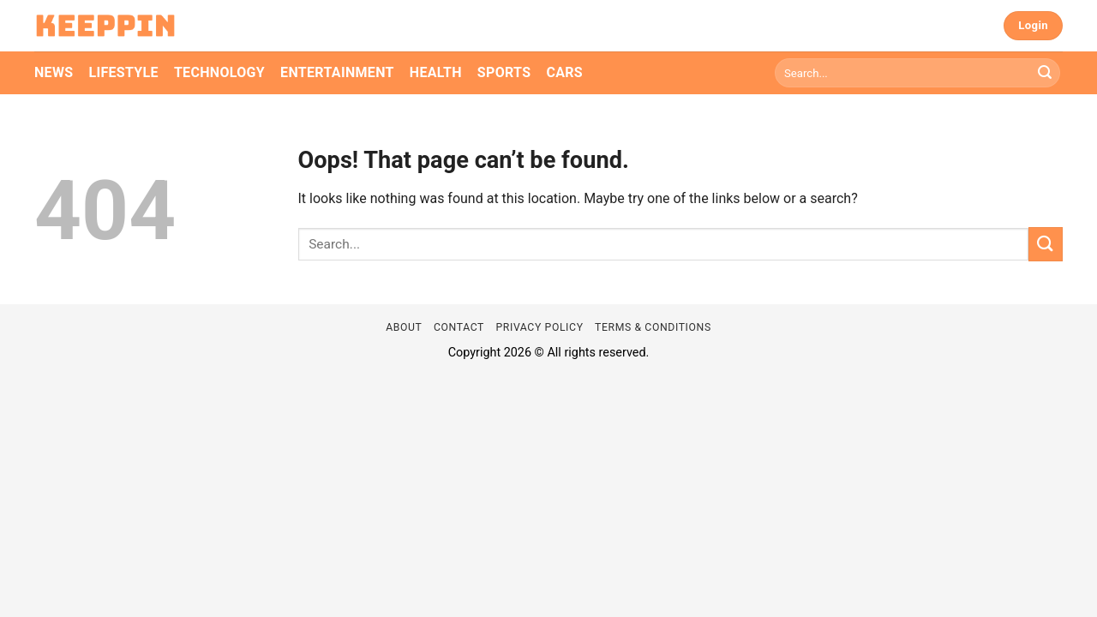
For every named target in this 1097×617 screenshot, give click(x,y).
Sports (504, 72)
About (404, 327)
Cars (564, 72)
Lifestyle (123, 72)
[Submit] (1044, 72)
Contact (459, 327)
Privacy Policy (539, 327)
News (53, 72)
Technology (219, 72)
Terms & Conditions (653, 327)
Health (436, 72)
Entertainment (337, 72)
